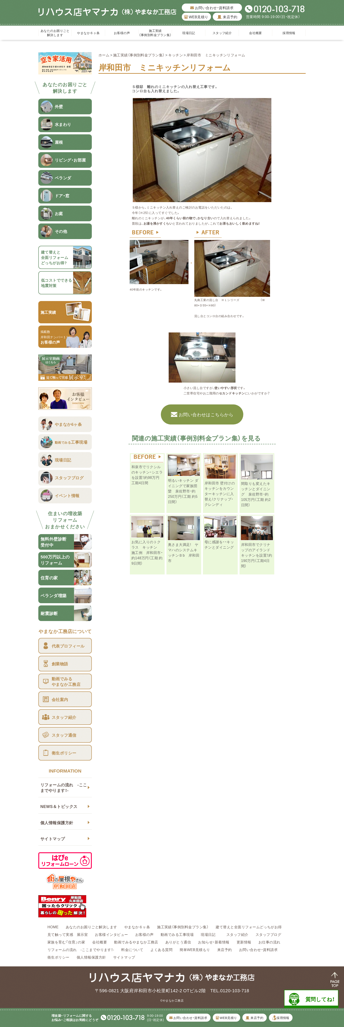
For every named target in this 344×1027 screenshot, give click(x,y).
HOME (53, 926)
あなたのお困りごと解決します (55, 32)
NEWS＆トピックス (59, 806)
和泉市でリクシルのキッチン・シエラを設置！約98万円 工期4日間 (147, 474)
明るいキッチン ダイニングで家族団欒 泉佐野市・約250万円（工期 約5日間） (183, 491)
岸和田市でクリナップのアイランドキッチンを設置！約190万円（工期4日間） (256, 555)
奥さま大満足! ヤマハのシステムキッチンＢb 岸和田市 (183, 552)
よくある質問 (161, 949)
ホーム (103, 54)
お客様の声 (122, 32)
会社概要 (255, 32)
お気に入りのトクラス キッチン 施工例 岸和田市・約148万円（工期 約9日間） (147, 552)
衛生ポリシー (58, 957)
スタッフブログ (268, 934)
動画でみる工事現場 (177, 934)
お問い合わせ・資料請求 (211, 7)
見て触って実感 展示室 (67, 934)
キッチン (175, 54)
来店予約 (227, 16)
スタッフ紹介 (222, 32)
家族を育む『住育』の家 (66, 942)
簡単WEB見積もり (195, 949)
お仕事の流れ (269, 942)
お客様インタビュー (111, 934)
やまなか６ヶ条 (88, 32)
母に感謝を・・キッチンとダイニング (221, 544)
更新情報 (244, 942)
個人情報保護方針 (56, 823)
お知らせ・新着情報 (213, 942)
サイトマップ (52, 839)
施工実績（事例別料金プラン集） (155, 32)
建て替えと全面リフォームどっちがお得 (249, 926)
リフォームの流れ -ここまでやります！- (63, 787)
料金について (132, 949)
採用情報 (289, 32)
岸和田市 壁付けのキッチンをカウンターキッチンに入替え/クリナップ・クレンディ (220, 493)
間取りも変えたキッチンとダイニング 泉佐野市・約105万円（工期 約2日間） (256, 494)
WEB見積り (196, 16)
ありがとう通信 (178, 942)
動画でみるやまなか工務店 (136, 942)
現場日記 (190, 32)
